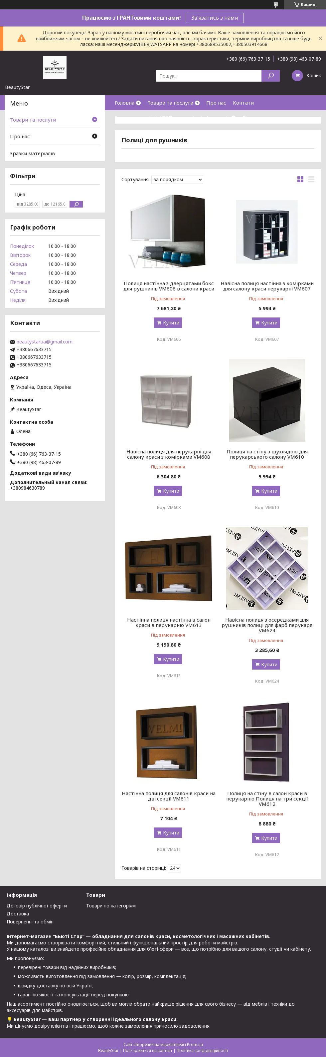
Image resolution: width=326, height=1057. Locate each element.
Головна (124, 102)
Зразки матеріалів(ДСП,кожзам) (154, 117)
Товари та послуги (170, 102)
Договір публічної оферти (37, 905)
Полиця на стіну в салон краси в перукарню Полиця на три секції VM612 (267, 798)
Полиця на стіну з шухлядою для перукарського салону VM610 (267, 454)
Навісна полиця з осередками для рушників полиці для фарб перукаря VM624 (267, 625)
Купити (171, 322)
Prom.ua (195, 1044)
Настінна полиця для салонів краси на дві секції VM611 (169, 796)
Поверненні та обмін (30, 921)
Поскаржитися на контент (147, 1050)
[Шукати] (270, 76)
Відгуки (252, 117)
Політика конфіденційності (202, 1050)
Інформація (215, 117)
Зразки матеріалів (32, 153)
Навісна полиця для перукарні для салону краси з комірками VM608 (168, 454)
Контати (243, 102)
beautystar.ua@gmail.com (45, 342)
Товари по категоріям (111, 905)
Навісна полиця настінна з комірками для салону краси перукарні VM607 (267, 285)
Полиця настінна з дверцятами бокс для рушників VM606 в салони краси (168, 285)
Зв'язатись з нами (215, 17)
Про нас (216, 102)
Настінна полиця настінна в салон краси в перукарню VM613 (169, 622)
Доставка (18, 913)
